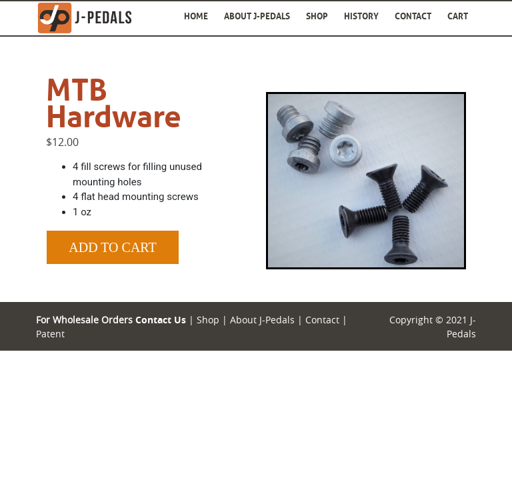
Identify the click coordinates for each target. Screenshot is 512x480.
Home (196, 16)
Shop (317, 16)
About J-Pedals (257, 16)
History (361, 16)
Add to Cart (112, 247)
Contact (413, 16)
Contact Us (160, 319)
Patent (50, 333)
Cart (457, 16)
